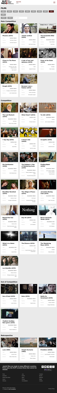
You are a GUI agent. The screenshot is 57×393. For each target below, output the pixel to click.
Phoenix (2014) (8, 35)
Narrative (30, 39)
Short (34, 117)
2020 (27, 11)
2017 (45, 11)
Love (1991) (6, 350)
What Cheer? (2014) (28, 115)
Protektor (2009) (46, 350)
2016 (51, 11)
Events (23, 375)
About (4, 379)
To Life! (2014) (45, 115)
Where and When (6, 377)
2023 (15, 11)
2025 (3, 11)
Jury (23, 374)
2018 (39, 11)
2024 (9, 11)
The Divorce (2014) (28, 243)
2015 (3, 14)
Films (4, 374)
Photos (23, 379)
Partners (41, 377)
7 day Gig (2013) (8, 139)
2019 (33, 11)
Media (40, 379)
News (23, 377)
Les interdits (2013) (9, 268)
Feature (34, 39)
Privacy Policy (51, 388)
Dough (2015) (7, 86)
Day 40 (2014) (26, 217)
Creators (41, 374)
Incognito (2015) (46, 139)
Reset (10, 17)
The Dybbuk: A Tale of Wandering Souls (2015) (28, 166)
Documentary (48, 39)
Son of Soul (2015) (9, 296)
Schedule (5, 375)
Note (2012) (25, 296)
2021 (21, 11)
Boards (40, 375)
